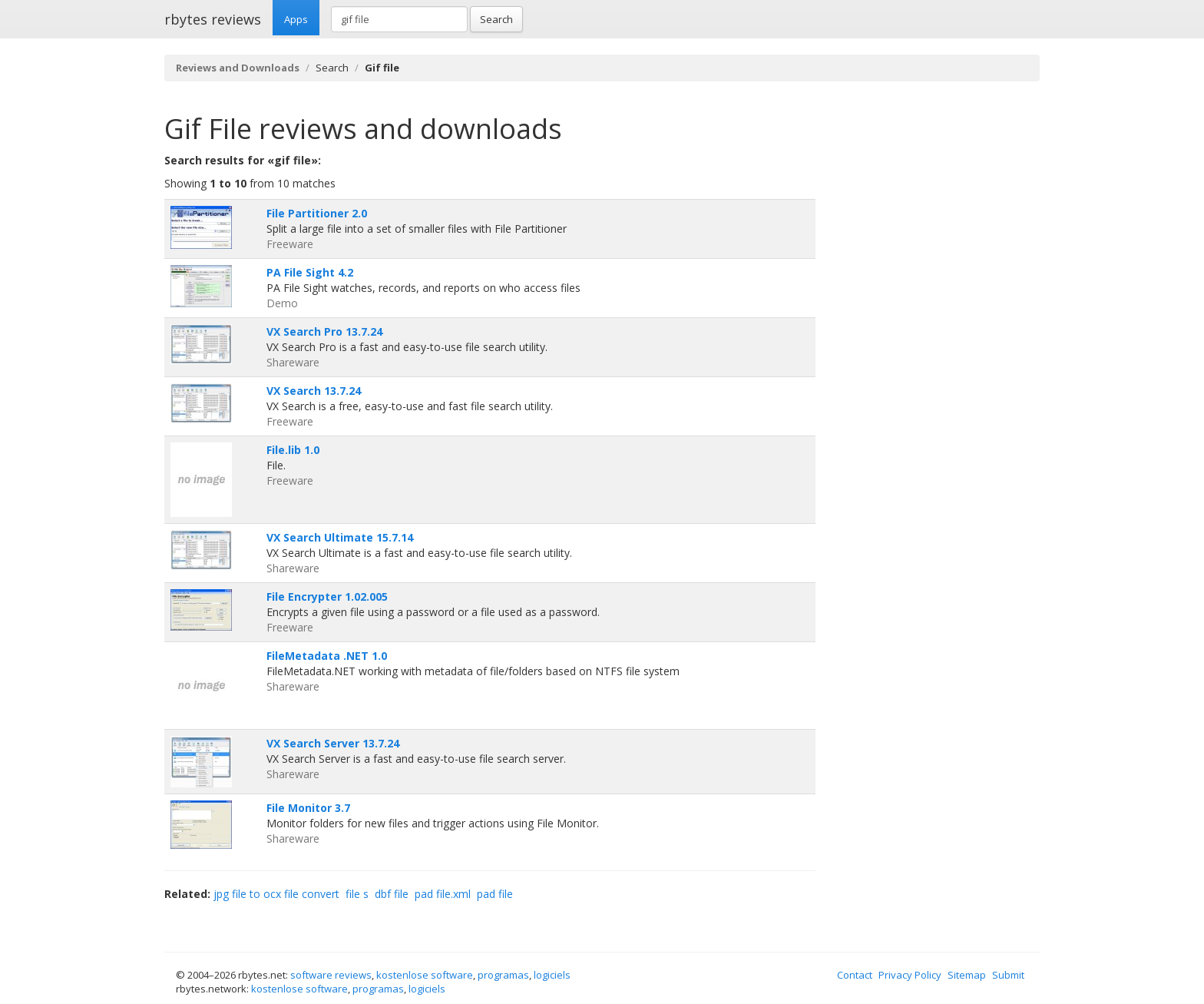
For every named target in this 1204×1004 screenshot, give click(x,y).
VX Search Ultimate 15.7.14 (339, 537)
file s (357, 893)
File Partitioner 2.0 (316, 213)
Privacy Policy (909, 975)
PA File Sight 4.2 (309, 272)
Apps (296, 19)
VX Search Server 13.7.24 (332, 743)
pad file (495, 893)
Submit (1008, 975)
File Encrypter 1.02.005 (327, 596)
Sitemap (967, 975)
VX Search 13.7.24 (313, 390)
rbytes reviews (212, 19)
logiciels (552, 975)
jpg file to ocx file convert (276, 893)
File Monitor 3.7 (308, 807)
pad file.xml (443, 893)
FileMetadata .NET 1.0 (326, 655)
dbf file (391, 893)
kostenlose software (424, 975)
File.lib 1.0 (292, 449)
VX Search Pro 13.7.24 (324, 331)
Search (496, 19)
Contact (854, 975)
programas (503, 975)
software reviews (331, 975)
